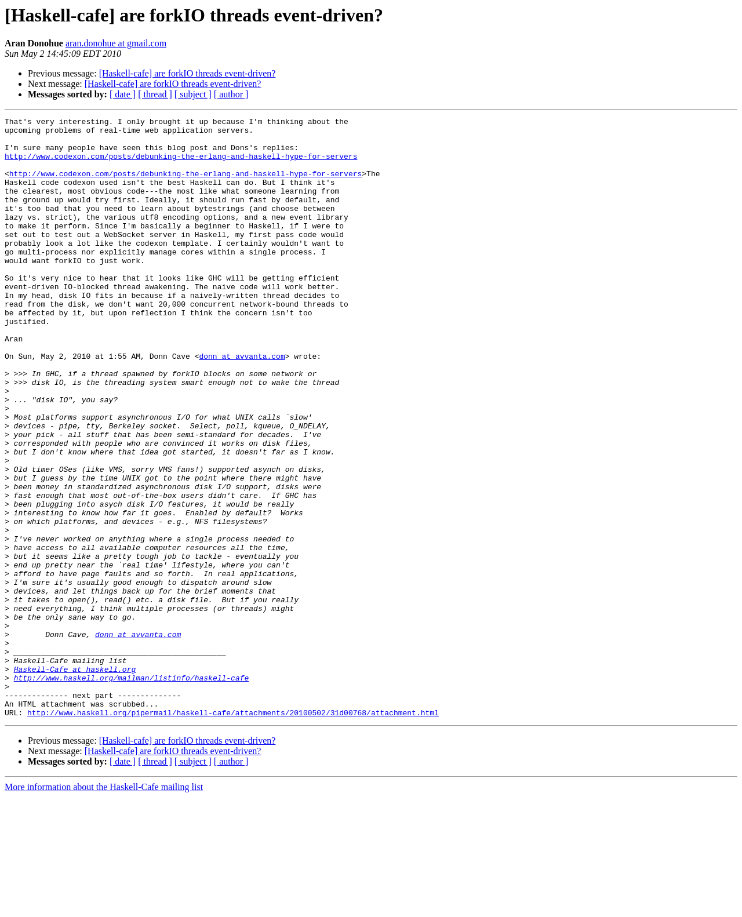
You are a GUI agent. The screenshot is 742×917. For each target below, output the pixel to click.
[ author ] (231, 94)
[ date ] (123, 94)
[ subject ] (193, 94)
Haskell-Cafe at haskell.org (75, 780)
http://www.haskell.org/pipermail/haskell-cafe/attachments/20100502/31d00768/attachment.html (233, 832)
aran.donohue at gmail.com (116, 43)
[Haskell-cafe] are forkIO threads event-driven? (187, 73)
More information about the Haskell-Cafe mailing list (104, 907)
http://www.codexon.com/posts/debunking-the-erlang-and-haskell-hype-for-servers (181, 164)
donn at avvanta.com (242, 404)
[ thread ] (155, 94)
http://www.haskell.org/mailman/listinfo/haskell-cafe (131, 790)
